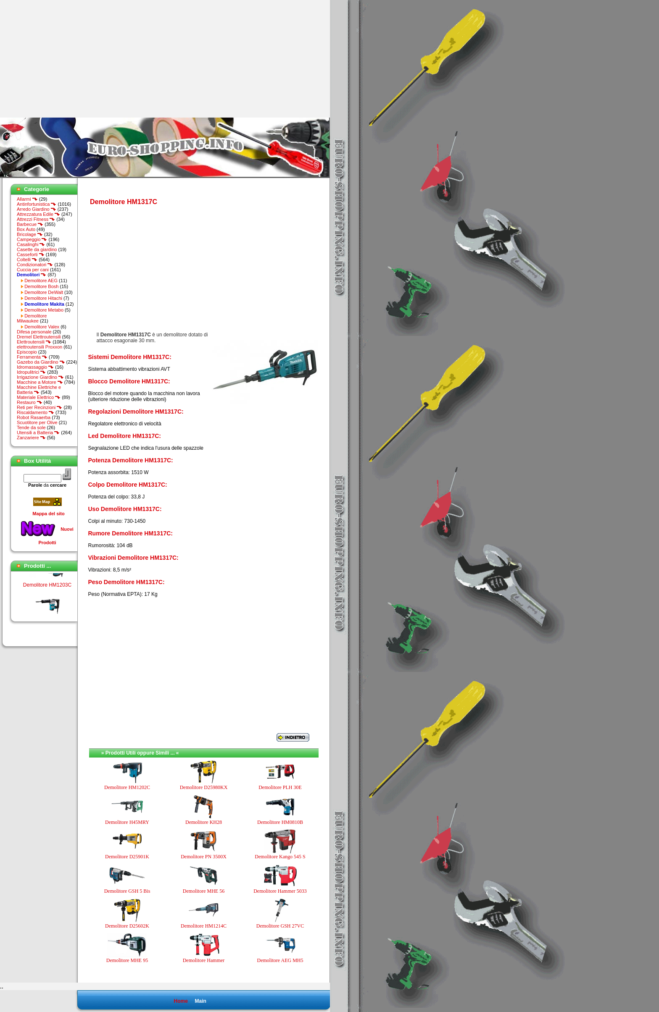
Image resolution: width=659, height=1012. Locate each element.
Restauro (29, 402)
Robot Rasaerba (33, 417)
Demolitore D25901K (127, 857)
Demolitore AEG (41, 280)
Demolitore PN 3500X (204, 857)
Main (200, 1001)
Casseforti (31, 254)
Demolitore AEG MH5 (280, 960)
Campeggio (32, 239)
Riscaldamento (35, 412)
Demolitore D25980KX (204, 787)
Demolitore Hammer (204, 960)
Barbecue (30, 224)
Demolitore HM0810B (280, 822)
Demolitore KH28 (203, 822)
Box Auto (26, 229)
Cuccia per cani (33, 269)
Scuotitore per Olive (37, 422)
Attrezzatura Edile (38, 214)
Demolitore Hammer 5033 (280, 891)
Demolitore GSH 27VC (280, 926)
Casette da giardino (37, 249)
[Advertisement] (70, 59)
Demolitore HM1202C (127, 787)
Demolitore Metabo (43, 309)
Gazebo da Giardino (41, 361)
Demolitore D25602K (127, 926)
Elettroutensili (34, 341)
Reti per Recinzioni (39, 407)
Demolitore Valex (41, 326)
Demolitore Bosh (41, 286)
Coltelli (27, 259)
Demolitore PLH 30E (280, 787)
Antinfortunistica (36, 204)
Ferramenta (32, 356)
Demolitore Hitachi (43, 298)
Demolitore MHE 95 (127, 960)
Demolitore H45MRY (127, 822)
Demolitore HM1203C (47, 588)
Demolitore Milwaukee (32, 318)
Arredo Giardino (36, 209)
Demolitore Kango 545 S (280, 857)
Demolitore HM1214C (204, 926)
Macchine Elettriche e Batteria (39, 390)
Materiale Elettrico (39, 397)
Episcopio (27, 351)
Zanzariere (31, 437)
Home (180, 1001)
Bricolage (30, 234)
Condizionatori (35, 264)
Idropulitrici (31, 372)
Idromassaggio (35, 367)
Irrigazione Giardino (40, 377)
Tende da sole (31, 427)
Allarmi (27, 199)
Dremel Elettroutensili (39, 336)
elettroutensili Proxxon (39, 346)
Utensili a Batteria (38, 432)
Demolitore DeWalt (43, 292)
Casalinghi (31, 244)
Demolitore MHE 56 (203, 891)
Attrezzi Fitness (36, 219)
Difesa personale (34, 331)
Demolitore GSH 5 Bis (127, 891)
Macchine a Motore (40, 382)
